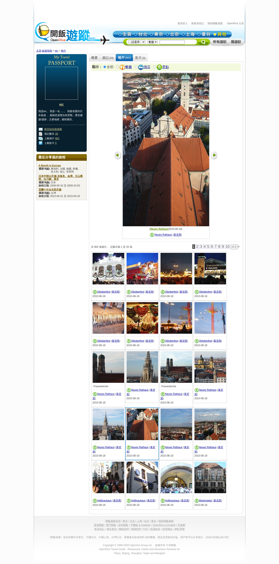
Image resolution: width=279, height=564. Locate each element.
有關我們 (136, 529)
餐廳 (128, 67)
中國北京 (91, 537)
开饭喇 (181, 525)
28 (56, 133)
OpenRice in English (164, 525)
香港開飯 (99, 525)
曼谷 (153, 521)
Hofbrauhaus (104, 500)
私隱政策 (155, 529)
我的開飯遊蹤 (215, 23)
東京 (125, 521)
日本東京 (78, 537)
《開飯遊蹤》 (55, 537)
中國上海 (104, 537)
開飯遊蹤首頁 (113, 521)
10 (227, 246)
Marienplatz (205, 500)
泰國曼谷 (129, 537)
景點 (165, 67)
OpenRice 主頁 (235, 23)
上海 (139, 521)
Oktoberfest (103, 291)
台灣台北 (116, 537)
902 (57, 138)
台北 (146, 521)
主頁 (38, 50)
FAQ (145, 529)
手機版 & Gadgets (140, 525)
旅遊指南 (47, 50)
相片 (63, 50)
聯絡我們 (124, 529)
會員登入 (183, 23)
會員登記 (99, 529)
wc (56, 50)
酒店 (147, 67)
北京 (132, 521)
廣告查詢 (111, 529)
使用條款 (167, 529)
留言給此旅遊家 (53, 129)
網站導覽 (180, 529)
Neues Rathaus (159, 229)
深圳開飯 (123, 525)
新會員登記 (197, 23)
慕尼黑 (177, 234)
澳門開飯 (111, 525)
